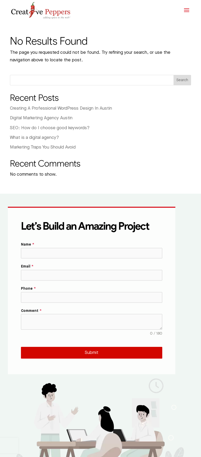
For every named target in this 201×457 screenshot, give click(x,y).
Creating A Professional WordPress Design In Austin (61, 108)
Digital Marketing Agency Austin (41, 118)
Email (27, 266)
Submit (91, 352)
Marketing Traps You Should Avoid (43, 147)
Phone (28, 289)
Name (27, 244)
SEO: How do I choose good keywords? (50, 127)
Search (182, 80)
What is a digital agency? (34, 137)
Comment (31, 311)
